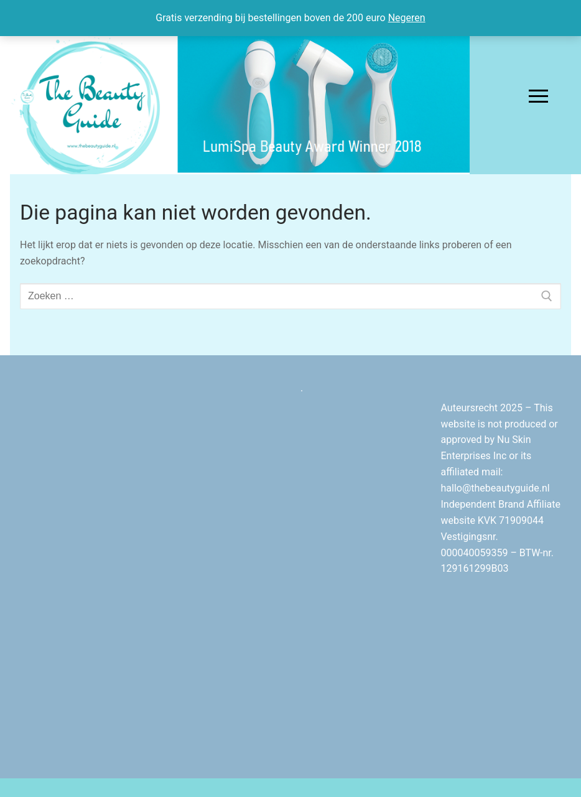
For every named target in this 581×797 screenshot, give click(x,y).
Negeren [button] (406, 18)
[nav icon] (538, 96)
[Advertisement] (220, 566)
